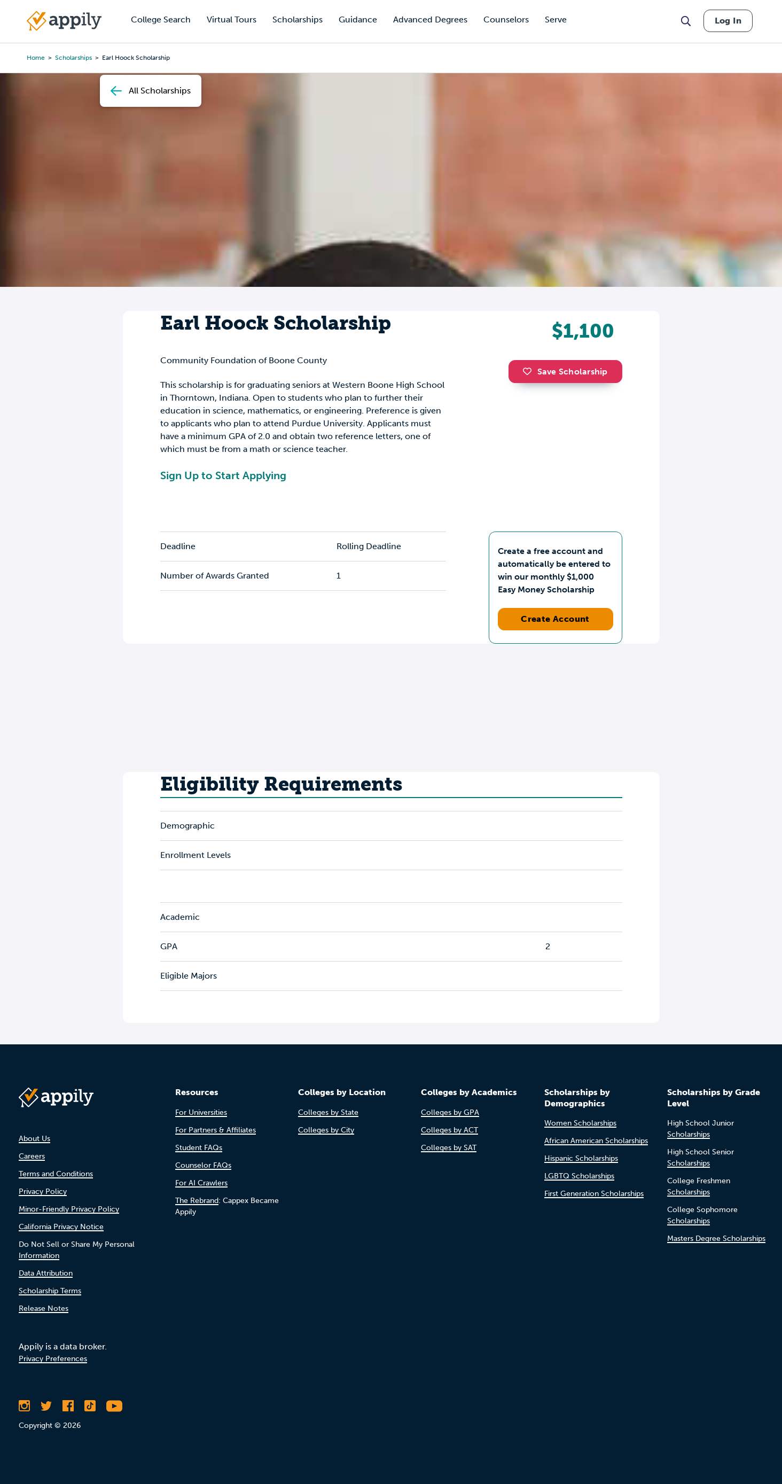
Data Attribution (46, 1273)
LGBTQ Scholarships (579, 1176)
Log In (728, 20)
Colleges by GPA (450, 1112)
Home (36, 57)
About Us (34, 1138)
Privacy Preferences (53, 1358)
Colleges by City (326, 1130)
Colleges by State (328, 1112)
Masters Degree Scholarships (716, 1238)
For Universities (201, 1112)
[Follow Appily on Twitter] (46, 1406)
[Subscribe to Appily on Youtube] (114, 1406)
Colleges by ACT (449, 1130)
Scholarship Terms (50, 1290)
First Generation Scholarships (594, 1193)
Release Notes (43, 1308)
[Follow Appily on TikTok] (90, 1406)
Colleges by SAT (448, 1147)
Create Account (555, 619)
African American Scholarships (596, 1140)
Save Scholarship (565, 371)
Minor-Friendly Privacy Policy (69, 1209)
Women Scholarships (580, 1123)
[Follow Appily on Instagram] (24, 1406)
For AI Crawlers (201, 1183)
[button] (530, 371)
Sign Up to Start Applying (223, 475)
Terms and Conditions (56, 1173)
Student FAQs (198, 1147)
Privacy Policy (43, 1191)
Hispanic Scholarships (581, 1158)
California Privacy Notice (61, 1226)
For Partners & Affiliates (215, 1130)
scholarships (73, 57)
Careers (32, 1156)
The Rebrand (196, 1200)
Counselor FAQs (203, 1165)
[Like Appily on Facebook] (68, 1406)
